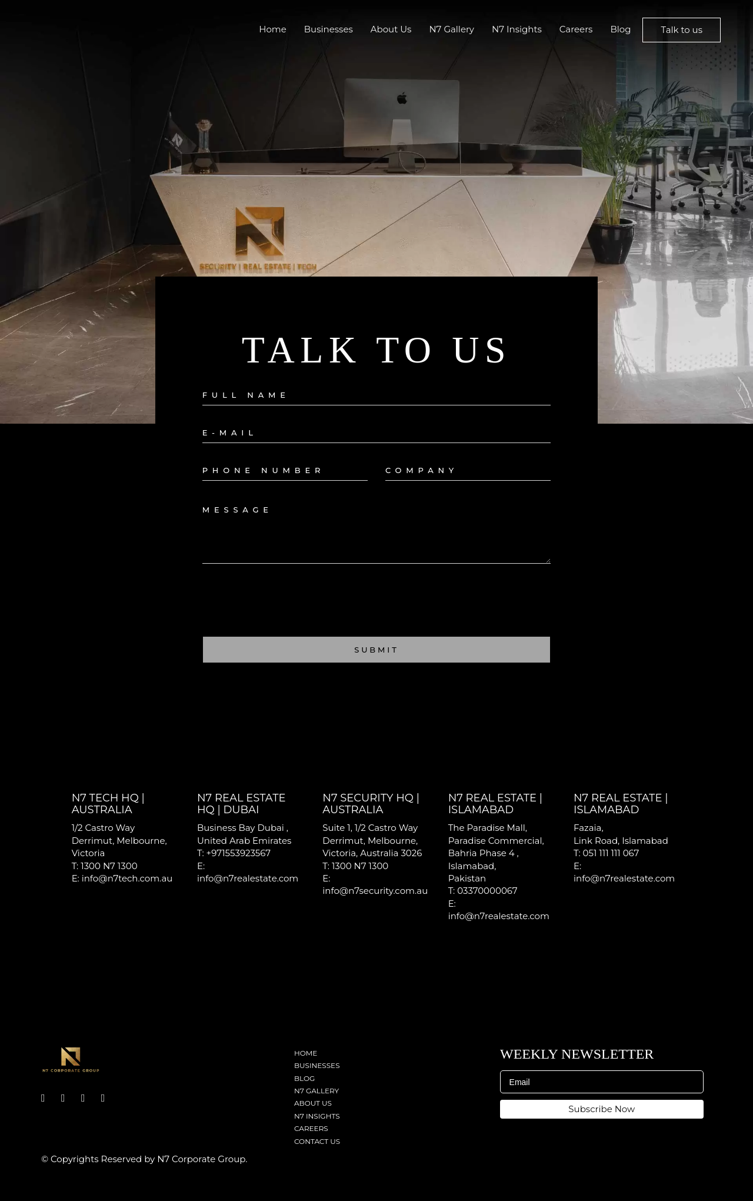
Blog (620, 29)
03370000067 (487, 890)
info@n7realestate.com (247, 878)
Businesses (328, 29)
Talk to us (681, 29)
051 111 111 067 (611, 853)
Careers (576, 29)
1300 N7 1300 (109, 865)
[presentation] (291, 604)
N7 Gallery (451, 29)
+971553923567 (238, 853)
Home (272, 29)
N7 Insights (517, 29)
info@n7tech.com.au (127, 878)
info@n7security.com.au (375, 890)
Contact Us (317, 1141)
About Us (391, 29)
